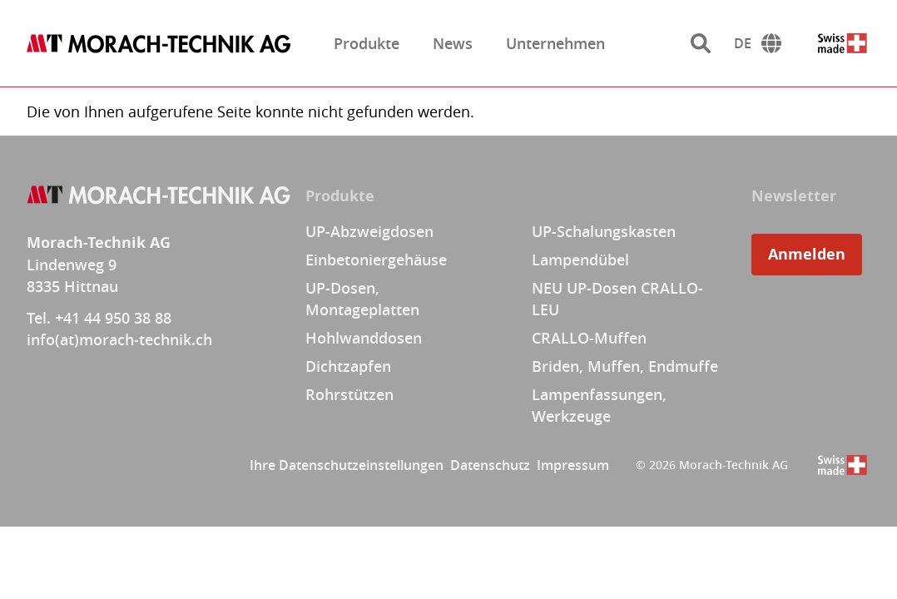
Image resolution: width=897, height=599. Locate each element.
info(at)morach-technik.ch (119, 339)
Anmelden (806, 254)
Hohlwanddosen (363, 338)
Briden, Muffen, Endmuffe (625, 366)
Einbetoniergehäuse (376, 260)
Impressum (573, 465)
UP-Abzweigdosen (369, 231)
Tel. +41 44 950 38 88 (99, 318)
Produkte (366, 43)
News (453, 43)
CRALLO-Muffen (589, 338)
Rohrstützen (349, 394)
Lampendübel (580, 260)
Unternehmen (555, 43)
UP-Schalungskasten (604, 231)
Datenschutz (490, 465)
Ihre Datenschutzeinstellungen (347, 465)
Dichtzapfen (348, 366)
